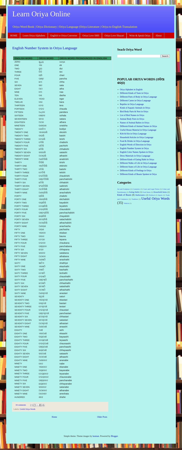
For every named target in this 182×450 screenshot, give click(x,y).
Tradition (135, 199)
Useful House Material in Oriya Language (138, 130)
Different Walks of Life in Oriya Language (138, 163)
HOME (13, 35)
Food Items (146, 192)
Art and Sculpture (123, 189)
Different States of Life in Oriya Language (138, 167)
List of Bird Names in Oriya (132, 115)
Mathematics (140, 195)
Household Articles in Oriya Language (136, 137)
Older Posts (102, 417)
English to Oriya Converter (63, 35)
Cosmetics (136, 189)
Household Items (160, 192)
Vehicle (126, 203)
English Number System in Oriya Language (44, 48)
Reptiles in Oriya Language (132, 104)
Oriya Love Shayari (114, 35)
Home (54, 417)
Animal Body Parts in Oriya (132, 119)
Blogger (114, 436)
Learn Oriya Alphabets (34, 35)
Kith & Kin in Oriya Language (133, 134)
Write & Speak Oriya (139, 35)
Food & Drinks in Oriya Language (135, 141)
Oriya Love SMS (91, 35)
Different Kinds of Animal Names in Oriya (138, 126)
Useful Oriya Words (27, 409)
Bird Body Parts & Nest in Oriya (134, 111)
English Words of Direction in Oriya (135, 144)
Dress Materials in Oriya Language (135, 156)
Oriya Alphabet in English (131, 89)
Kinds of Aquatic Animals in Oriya (135, 108)
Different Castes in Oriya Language (135, 100)
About (158, 35)
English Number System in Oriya (134, 148)
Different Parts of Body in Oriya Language (138, 97)
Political (152, 195)
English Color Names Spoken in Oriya (136, 152)
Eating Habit (134, 192)
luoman (96, 436)
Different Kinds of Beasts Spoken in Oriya (138, 174)
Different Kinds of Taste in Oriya (134, 93)
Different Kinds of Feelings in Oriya (135, 170)
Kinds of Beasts (124, 195)
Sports (160, 195)
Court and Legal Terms (151, 189)
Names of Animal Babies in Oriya (134, 123)
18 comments (21, 405)
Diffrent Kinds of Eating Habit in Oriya (137, 159)
